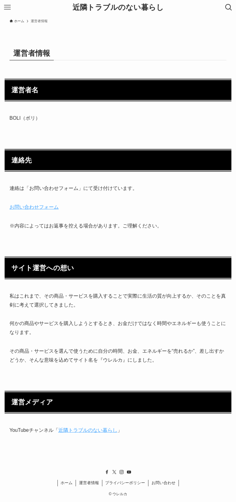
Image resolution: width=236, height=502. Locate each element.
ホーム (67, 482)
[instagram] (121, 472)
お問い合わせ (163, 482)
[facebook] (107, 472)
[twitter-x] (114, 472)
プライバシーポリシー (125, 482)
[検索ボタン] (228, 7)
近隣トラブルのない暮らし (118, 7)
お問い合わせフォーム (34, 207)
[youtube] (129, 472)
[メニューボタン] (7, 7)
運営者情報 (89, 482)
